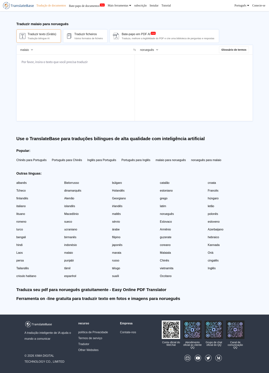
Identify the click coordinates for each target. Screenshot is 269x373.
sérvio (116, 221)
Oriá (210, 252)
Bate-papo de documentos (84, 5)
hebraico (213, 237)
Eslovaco (166, 221)
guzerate (165, 237)
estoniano (166, 190)
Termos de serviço (90, 338)
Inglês (212, 268)
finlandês (22, 198)
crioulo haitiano (26, 276)
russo (115, 260)
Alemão (69, 198)
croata (212, 182)
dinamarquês (72, 190)
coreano (165, 245)
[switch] (134, 49)
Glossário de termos (233, 49)
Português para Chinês (67, 160)
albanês (21, 182)
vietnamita (166, 268)
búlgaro (117, 182)
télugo (116, 268)
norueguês (167, 213)
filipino (116, 237)
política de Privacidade (93, 332)
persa (20, 260)
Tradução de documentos (51, 5)
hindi (19, 245)
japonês (117, 245)
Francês (213, 190)
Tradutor (83, 344)
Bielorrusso (71, 182)
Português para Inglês (135, 160)
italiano (21, 206)
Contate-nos (128, 332)
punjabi (69, 260)
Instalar (154, 5)
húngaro (213, 198)
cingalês (213, 260)
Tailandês (22, 268)
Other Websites (88, 350)
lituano (20, 213)
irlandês (117, 206)
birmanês (70, 237)
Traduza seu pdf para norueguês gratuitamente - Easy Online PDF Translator (91, 289)
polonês (213, 213)
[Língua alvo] (150, 49)
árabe (116, 229)
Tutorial (166, 5)
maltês (116, 213)
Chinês (164, 260)
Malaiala (165, 252)
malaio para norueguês (171, 160)
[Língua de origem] (28, 49)
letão (211, 206)
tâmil (67, 268)
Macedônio (71, 213)
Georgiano (119, 198)
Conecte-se (258, 5)
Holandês (118, 190)
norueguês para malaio (206, 160)
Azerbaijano (215, 229)
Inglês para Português (101, 160)
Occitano (166, 276)
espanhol (70, 276)
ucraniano (70, 229)
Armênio (165, 229)
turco (19, 229)
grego (163, 198)
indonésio (70, 245)
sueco (68, 221)
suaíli (115, 276)
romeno (21, 221)
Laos (19, 252)
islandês (69, 206)
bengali (21, 237)
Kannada (214, 245)
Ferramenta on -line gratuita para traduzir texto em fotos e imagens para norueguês (98, 298)
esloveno (214, 221)
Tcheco (21, 190)
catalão (164, 182)
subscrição (140, 5)
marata (116, 252)
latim (163, 206)
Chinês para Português (31, 160)
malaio (68, 252)
